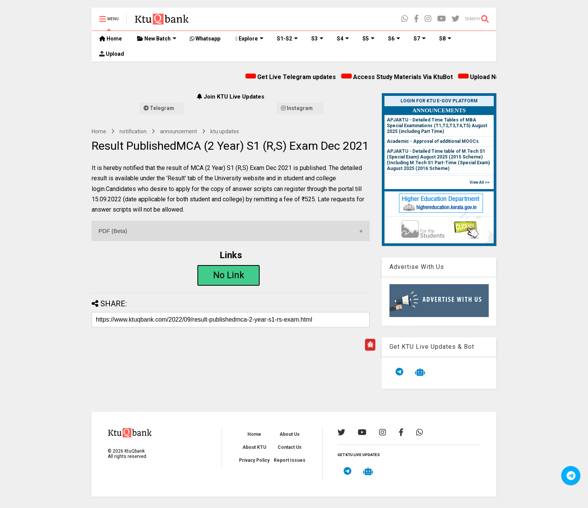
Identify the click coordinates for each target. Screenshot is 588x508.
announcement (178, 131)
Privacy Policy (254, 460)
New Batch (156, 39)
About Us (289, 434)
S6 (394, 39)
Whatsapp (205, 39)
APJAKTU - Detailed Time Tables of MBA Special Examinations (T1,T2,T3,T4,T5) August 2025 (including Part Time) (437, 125)
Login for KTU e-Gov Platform (439, 101)
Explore (249, 39)
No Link (228, 275)
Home (110, 39)
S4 (343, 39)
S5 (368, 39)
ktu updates (224, 131)
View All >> (479, 182)
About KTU (254, 447)
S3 (317, 39)
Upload (111, 54)
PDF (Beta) (113, 231)
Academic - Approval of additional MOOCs (433, 141)
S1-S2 (287, 39)
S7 (420, 39)
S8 (445, 39)
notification (133, 131)
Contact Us (290, 447)
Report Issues (289, 460)
